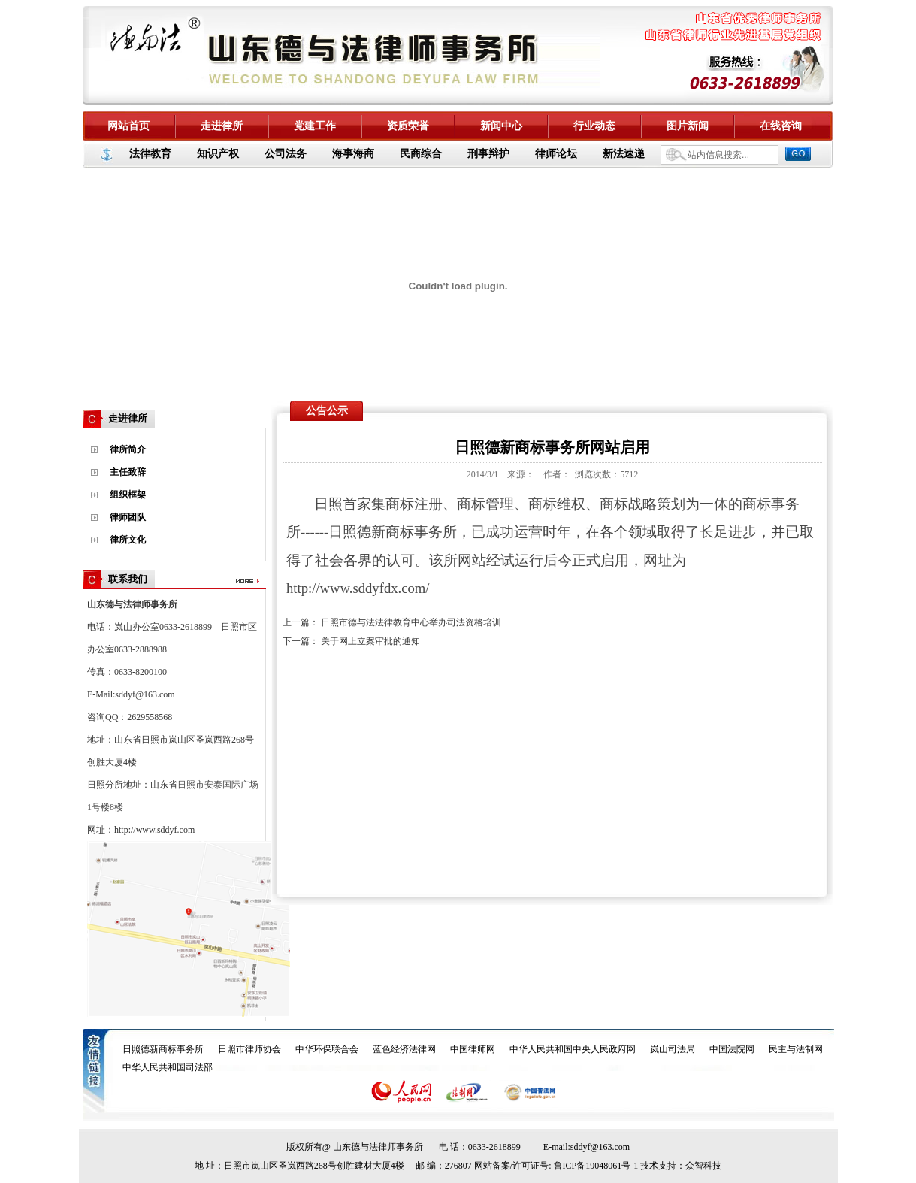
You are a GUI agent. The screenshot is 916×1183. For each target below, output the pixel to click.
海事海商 (353, 153)
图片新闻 (688, 126)
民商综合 (421, 153)
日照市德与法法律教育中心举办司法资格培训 (411, 622)
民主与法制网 (796, 1049)
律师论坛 (556, 153)
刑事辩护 (488, 153)
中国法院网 (731, 1049)
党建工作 (315, 126)
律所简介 (128, 449)
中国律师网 (472, 1049)
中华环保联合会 (326, 1049)
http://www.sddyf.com (154, 829)
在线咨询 (781, 126)
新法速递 (624, 153)
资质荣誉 (408, 126)
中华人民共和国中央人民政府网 (572, 1049)
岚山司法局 (672, 1049)
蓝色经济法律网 (404, 1049)
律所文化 (128, 539)
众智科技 (703, 1165)
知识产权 (218, 153)
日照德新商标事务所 (163, 1049)
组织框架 (128, 494)
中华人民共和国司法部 (167, 1067)
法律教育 (150, 153)
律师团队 (128, 517)
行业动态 (594, 126)
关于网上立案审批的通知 (370, 641)
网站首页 (128, 126)
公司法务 (286, 153)
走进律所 (222, 126)
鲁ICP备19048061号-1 (596, 1165)
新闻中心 (501, 126)
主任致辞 (128, 472)
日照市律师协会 (249, 1049)
